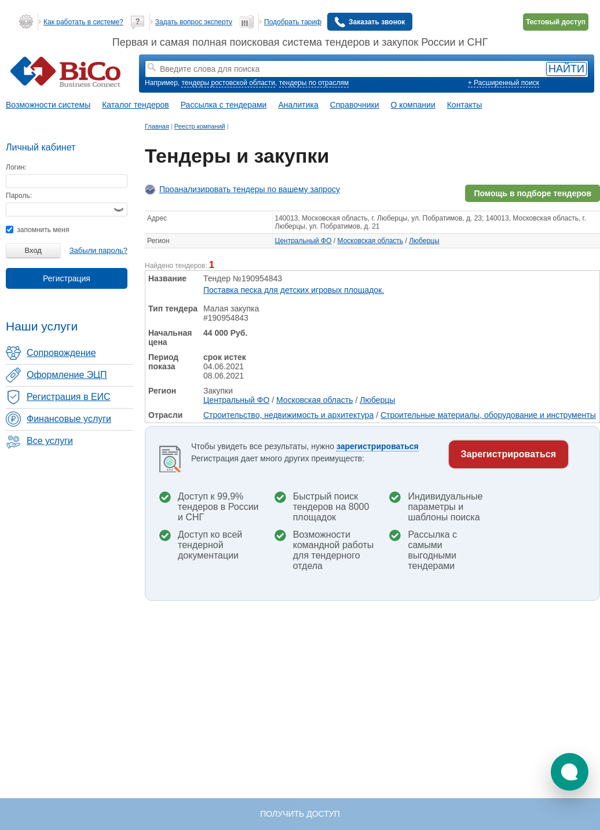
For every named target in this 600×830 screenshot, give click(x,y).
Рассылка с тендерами (224, 104)
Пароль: (19, 196)
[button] (569, 772)
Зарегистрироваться (508, 454)
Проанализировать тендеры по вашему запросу (249, 189)
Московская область (371, 241)
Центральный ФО (303, 241)
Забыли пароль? (98, 250)
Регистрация (66, 278)
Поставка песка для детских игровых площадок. (293, 290)
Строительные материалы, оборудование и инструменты (488, 415)
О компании (413, 104)
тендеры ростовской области (228, 83)
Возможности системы (48, 104)
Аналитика (298, 104)
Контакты (464, 104)
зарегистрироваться (377, 446)
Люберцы (424, 241)
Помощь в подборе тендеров (532, 193)
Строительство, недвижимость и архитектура (288, 415)
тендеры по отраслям (314, 83)
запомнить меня (37, 230)
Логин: (16, 167)
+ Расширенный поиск (503, 83)
